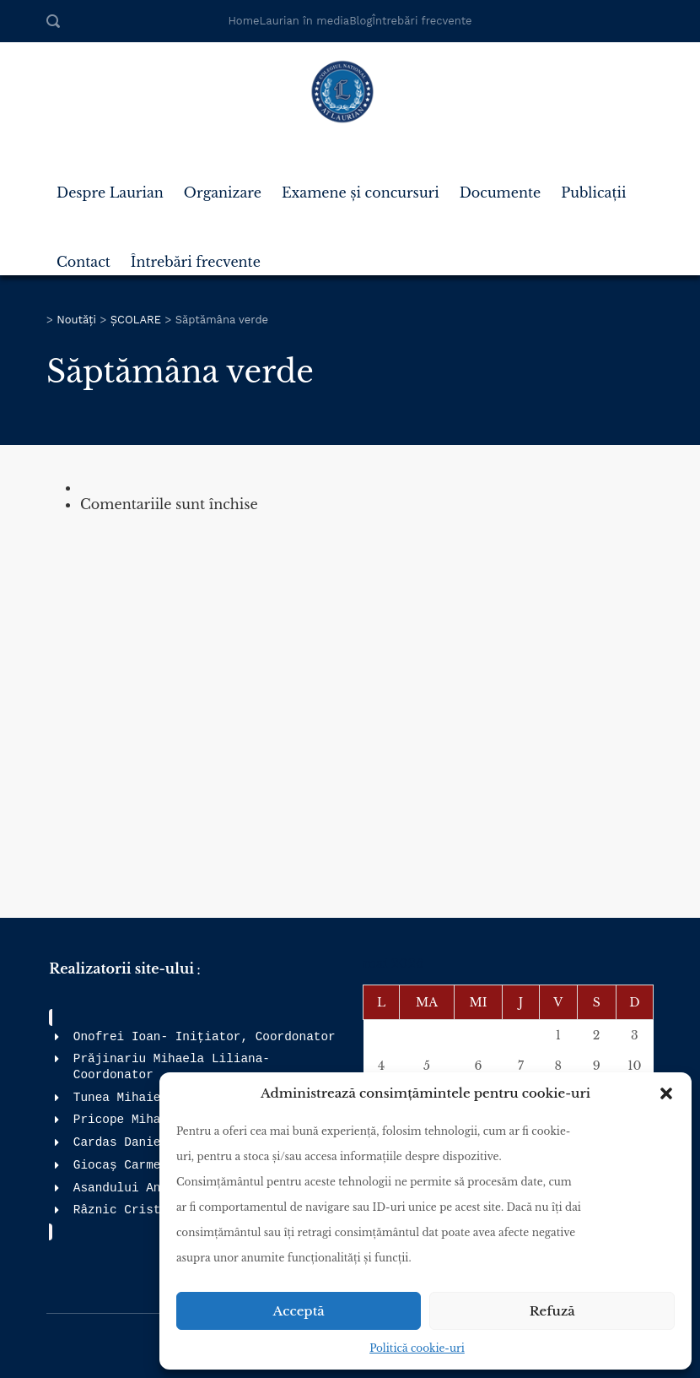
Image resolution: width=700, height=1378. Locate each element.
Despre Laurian (110, 185)
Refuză (552, 1311)
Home (243, 20)
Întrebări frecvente (421, 20)
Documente (500, 185)
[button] (666, 1093)
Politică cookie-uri (417, 1348)
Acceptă (299, 1311)
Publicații (593, 185)
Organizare (222, 185)
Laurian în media (305, 20)
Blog (360, 20)
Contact (83, 255)
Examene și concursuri (360, 185)
